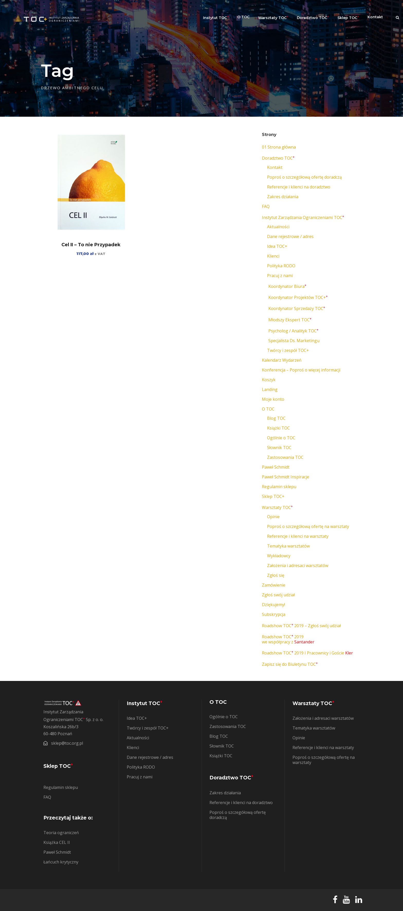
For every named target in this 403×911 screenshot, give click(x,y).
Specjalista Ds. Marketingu (293, 340)
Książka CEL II (56, 842)
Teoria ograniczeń (61, 832)
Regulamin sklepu (279, 486)
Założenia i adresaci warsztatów (297, 565)
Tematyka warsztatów (288, 546)
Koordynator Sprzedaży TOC (296, 308)
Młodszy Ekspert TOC (290, 320)
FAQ (266, 206)
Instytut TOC (216, 17)
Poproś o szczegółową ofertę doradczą (304, 177)
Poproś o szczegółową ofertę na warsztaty (308, 526)
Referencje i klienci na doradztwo (298, 187)
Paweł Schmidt (275, 467)
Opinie (273, 517)
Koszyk (269, 379)
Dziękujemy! (273, 604)
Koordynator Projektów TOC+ (298, 297)
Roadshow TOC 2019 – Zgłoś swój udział (301, 625)
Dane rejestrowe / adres (290, 236)
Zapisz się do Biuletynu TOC (290, 664)
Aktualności (278, 227)
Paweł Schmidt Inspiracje (285, 477)
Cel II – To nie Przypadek (91, 245)
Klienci (273, 256)
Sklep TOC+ (273, 496)
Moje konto (273, 399)
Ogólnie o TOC (281, 438)
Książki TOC (278, 428)
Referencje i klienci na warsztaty (297, 536)
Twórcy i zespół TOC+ (288, 350)
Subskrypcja (273, 614)
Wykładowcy (278, 556)
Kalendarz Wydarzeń (281, 360)
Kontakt (375, 17)
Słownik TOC (279, 447)
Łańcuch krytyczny (60, 862)
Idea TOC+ (277, 246)
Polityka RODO (281, 266)
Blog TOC (276, 418)
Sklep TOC (348, 17)
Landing (270, 389)
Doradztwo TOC (313, 17)
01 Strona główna (279, 147)
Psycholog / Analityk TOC (293, 331)
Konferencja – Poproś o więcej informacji (301, 370)
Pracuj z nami (280, 275)
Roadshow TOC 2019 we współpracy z (288, 639)
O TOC (243, 17)
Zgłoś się (275, 575)
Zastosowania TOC (285, 457)
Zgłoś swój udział (278, 595)
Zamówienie (273, 585)
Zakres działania (282, 196)
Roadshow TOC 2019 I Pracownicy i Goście (307, 653)
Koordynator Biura (287, 286)
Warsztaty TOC (273, 17)
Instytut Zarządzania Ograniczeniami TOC (303, 217)
